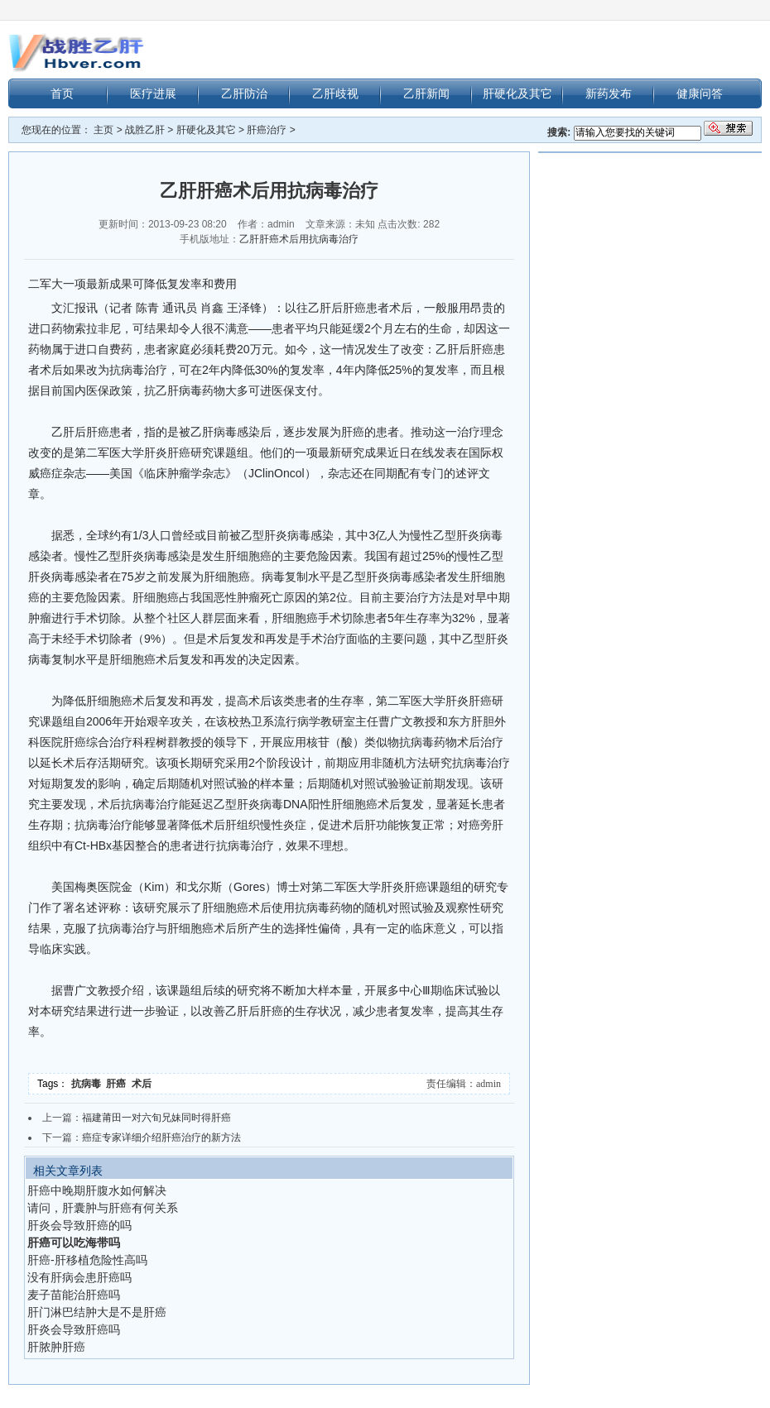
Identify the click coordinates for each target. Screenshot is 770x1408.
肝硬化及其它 (517, 93)
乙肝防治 (244, 93)
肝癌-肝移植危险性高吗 (87, 1260)
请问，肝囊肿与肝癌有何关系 (102, 1207)
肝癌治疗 (266, 130)
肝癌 (119, 1084)
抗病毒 (89, 1084)
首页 (62, 93)
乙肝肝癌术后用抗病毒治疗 (299, 239)
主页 (103, 130)
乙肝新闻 (426, 93)
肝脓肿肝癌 (56, 1346)
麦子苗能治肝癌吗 (73, 1294)
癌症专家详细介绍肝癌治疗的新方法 (161, 1137)
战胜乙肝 (145, 130)
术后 (143, 1084)
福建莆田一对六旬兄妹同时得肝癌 (156, 1117)
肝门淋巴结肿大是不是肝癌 (96, 1312)
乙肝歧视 (335, 93)
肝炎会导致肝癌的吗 (79, 1225)
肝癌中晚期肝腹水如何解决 (96, 1190)
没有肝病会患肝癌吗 (79, 1277)
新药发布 (608, 93)
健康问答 (699, 93)
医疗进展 (153, 93)
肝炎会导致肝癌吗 (73, 1329)
